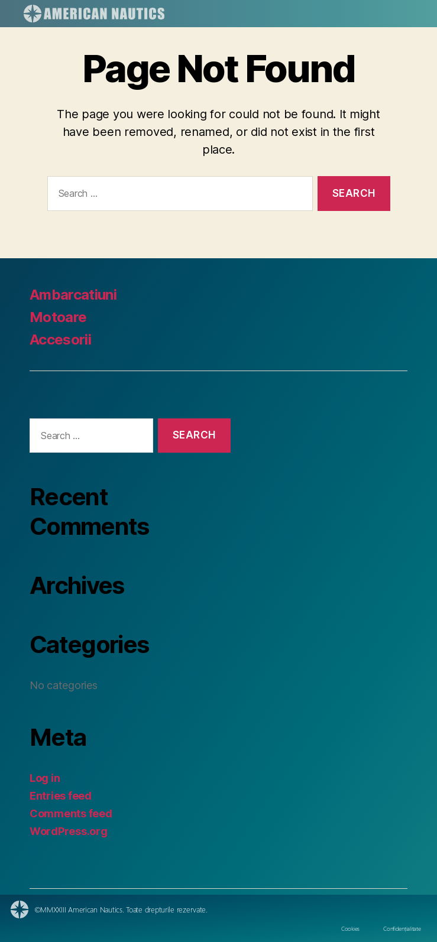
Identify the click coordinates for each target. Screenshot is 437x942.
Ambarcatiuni (73, 294)
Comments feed (71, 813)
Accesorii (60, 339)
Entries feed (61, 796)
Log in (45, 778)
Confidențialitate (401, 928)
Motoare (58, 317)
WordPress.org (69, 831)
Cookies (350, 928)
